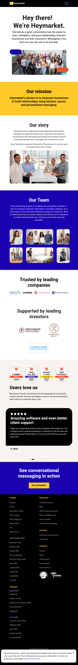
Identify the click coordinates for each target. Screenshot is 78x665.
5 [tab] (40, 459)
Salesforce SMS (15, 543)
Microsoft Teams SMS (18, 559)
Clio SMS (13, 580)
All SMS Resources (46, 503)
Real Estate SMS (15, 607)
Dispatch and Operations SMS (20, 603)
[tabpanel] (39, 432)
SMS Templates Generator (48, 511)
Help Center (43, 539)
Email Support (44, 563)
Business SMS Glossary (47, 515)
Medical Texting (15, 598)
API (11, 528)
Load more (13, 611)
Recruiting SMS (15, 637)
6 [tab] (43, 459)
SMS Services (14, 532)
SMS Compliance (16, 519)
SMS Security (14, 523)
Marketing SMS (15, 625)
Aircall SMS (14, 576)
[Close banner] (73, 652)
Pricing (12, 507)
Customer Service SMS (18, 621)
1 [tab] (29, 459)
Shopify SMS (14, 551)
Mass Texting (14, 515)
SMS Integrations (17, 538)
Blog (41, 507)
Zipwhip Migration (16, 555)
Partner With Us (45, 568)
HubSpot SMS (15, 547)
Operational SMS (16, 633)
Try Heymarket (39, 485)
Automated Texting (16, 511)
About (41, 555)
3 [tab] (36, 459)
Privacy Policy (34, 659)
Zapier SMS (14, 572)
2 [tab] (32, 459)
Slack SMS (13, 563)
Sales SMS (13, 629)
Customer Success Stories (48, 535)
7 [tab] (45, 459)
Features (13, 503)
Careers (42, 551)
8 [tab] (48, 459)
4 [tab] (38, 459)
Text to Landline (45, 519)
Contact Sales (44, 559)
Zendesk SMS (14, 568)
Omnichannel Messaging (48, 523)
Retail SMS (13, 594)
